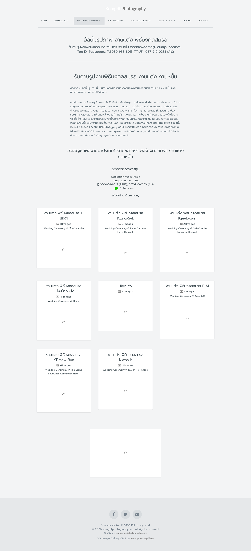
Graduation (61, 20)
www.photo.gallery (142, 538)
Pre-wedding (115, 20)
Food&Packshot (141, 20)
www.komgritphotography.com (130, 533)
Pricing (187, 20)
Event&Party (167, 20)
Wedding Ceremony (88, 20)
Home (44, 20)
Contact (203, 20)
